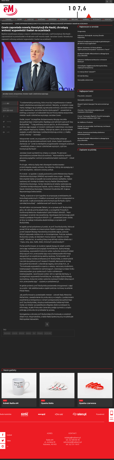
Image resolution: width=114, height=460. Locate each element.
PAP (34, 333)
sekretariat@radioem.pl (72, 442)
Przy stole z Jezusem (85, 96)
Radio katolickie (5, 414)
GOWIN (14, 333)
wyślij (8, 132)
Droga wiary (82, 31)
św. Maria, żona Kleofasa (86, 144)
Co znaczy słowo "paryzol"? (87, 72)
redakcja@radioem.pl (72, 438)
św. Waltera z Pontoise (85, 122)
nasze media (5, 0)
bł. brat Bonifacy (83, 76)
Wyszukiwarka (110, 1)
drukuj (8, 127)
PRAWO (40, 333)
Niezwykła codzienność (85, 80)
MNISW (21, 333)
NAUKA (28, 333)
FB (7, 116)
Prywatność (100, 414)
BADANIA (7, 333)
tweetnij (9, 121)
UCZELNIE (48, 333)
